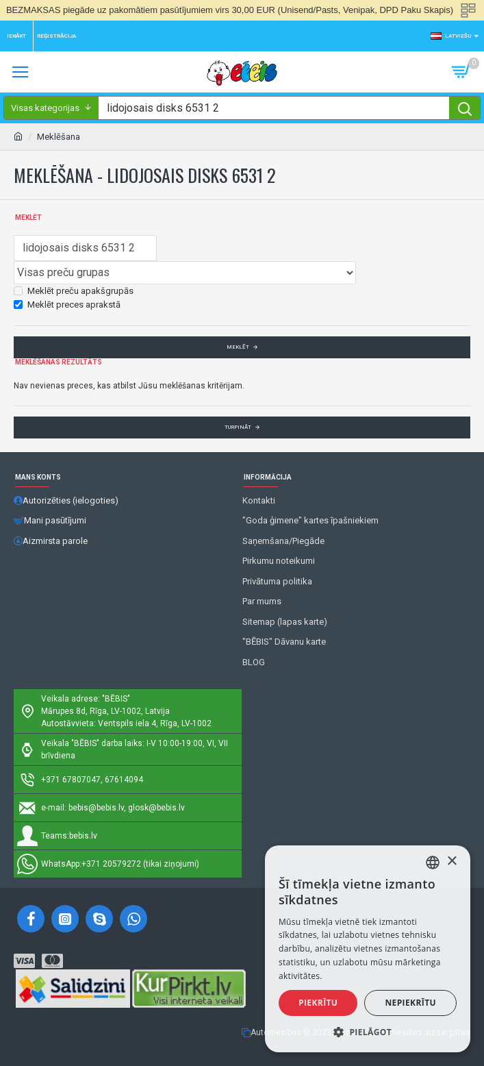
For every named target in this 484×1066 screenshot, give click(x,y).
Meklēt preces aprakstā (67, 304)
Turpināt (238, 427)
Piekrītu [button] (317, 1002)
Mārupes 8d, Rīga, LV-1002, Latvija (105, 711)
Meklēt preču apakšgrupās (73, 291)
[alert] (367, 948)
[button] (368, 1032)
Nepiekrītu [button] (410, 1002)
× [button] (451, 861)
